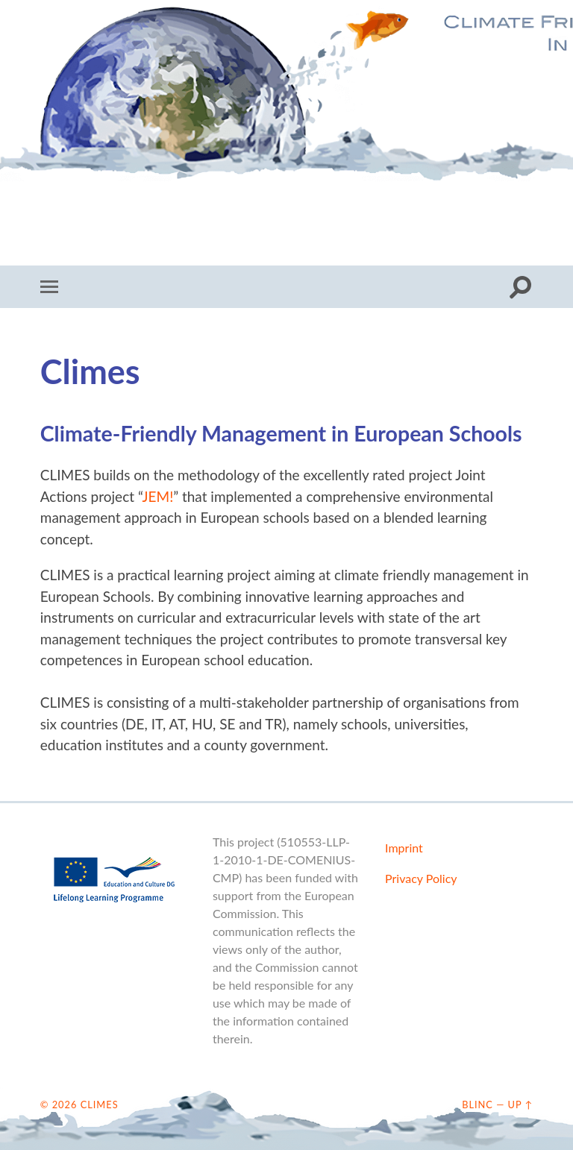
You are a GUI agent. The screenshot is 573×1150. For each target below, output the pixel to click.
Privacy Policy (421, 878)
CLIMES (287, 108)
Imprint (404, 847)
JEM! (158, 496)
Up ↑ (520, 1104)
